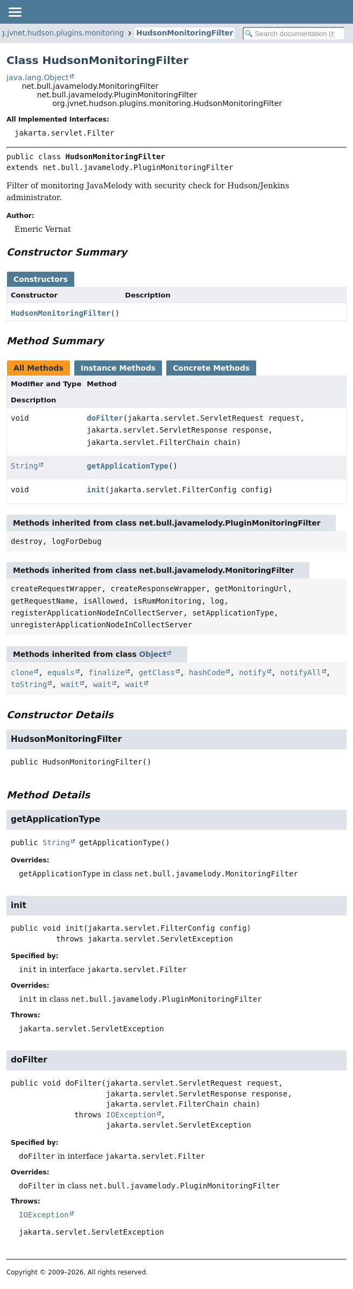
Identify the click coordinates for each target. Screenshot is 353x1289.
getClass (157, 672)
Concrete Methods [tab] (211, 368)
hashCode (207, 672)
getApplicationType (127, 466)
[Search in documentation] (294, 33)
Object (153, 654)
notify (252, 672)
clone (22, 672)
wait (70, 684)
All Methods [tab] (38, 368)
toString (29, 684)
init (96, 489)
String (24, 466)
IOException (131, 1114)
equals (61, 672)
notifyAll (300, 672)
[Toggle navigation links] (14, 11)
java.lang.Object (37, 77)
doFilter (105, 418)
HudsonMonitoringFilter (184, 33)
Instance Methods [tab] (118, 368)
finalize (106, 672)
